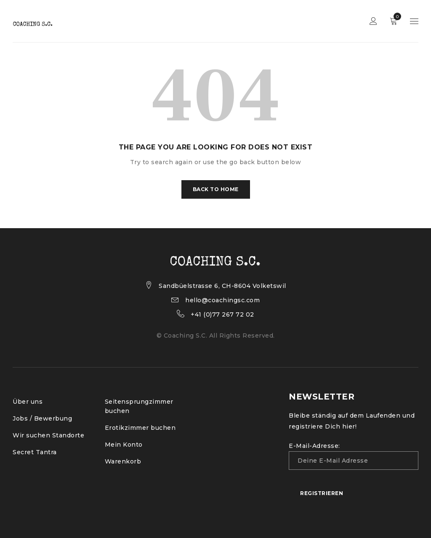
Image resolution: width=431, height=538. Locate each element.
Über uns (28, 401)
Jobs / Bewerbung (42, 418)
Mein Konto (124, 444)
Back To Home (216, 189)
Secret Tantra (35, 452)
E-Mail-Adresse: (353, 456)
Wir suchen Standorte (48, 435)
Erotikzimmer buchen (140, 427)
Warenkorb (123, 461)
